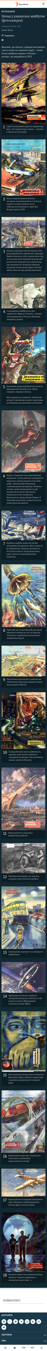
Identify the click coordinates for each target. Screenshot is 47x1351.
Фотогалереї (8, 12)
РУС (32, 1348)
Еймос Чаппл (7, 30)
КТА (23, 1348)
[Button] (8, 36)
